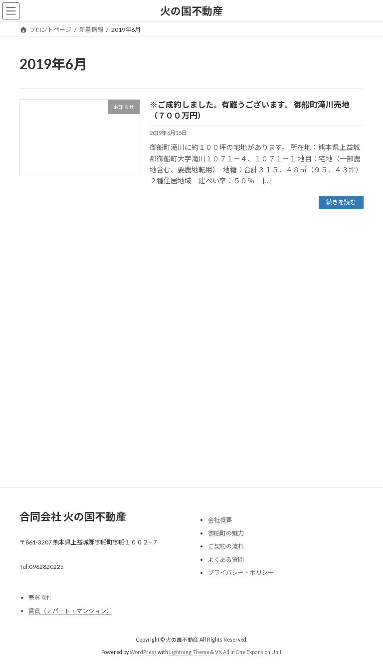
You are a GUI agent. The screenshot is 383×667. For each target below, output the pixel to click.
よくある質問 (226, 559)
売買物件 (40, 597)
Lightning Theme (189, 652)
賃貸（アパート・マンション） (70, 611)
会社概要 (220, 520)
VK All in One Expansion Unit (248, 652)
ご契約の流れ (226, 546)
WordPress (143, 652)
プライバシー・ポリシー (241, 572)
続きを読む (341, 202)
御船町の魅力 (226, 532)
